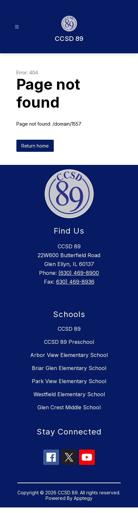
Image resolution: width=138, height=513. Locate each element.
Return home (35, 146)
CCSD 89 (69, 329)
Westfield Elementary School (69, 394)
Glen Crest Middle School (69, 407)
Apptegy (83, 498)
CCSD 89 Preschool (69, 342)
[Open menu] (17, 27)
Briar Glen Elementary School (69, 368)
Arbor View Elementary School (69, 355)
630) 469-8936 (75, 281)
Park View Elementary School (69, 381)
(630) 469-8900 (78, 273)
